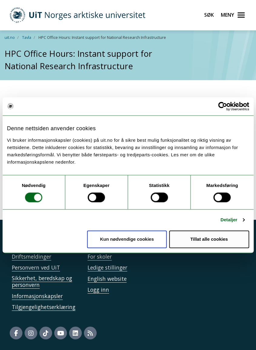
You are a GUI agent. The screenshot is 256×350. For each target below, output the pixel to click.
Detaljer (229, 220)
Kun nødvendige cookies (127, 239)
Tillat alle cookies (209, 239)
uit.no (10, 37)
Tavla (26, 37)
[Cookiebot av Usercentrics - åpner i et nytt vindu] (222, 106)
